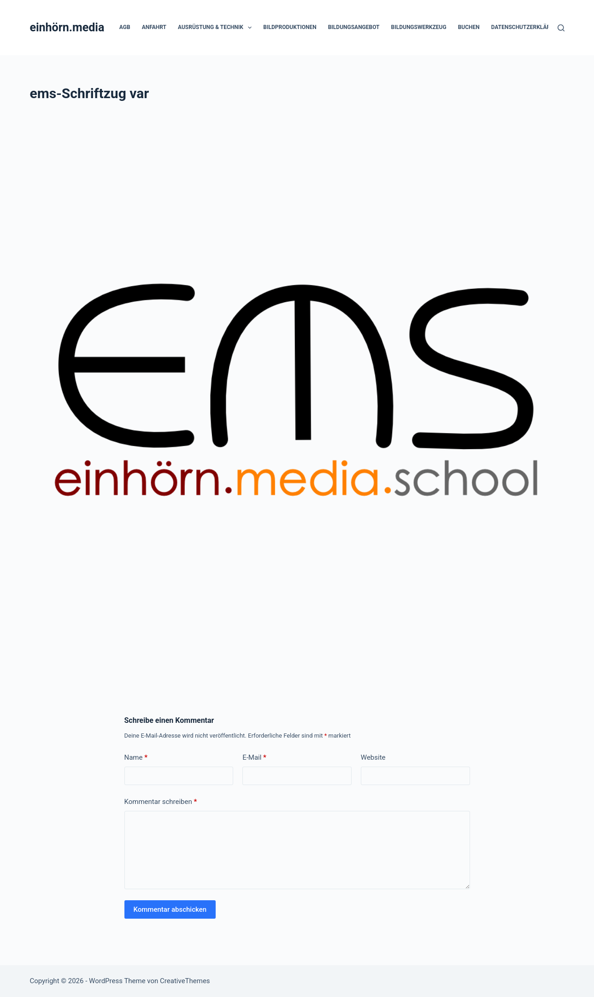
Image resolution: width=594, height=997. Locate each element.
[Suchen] (561, 27)
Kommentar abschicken (170, 909)
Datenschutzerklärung (526, 27)
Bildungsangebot (354, 27)
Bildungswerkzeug (419, 27)
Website (373, 757)
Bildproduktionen (289, 27)
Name (136, 757)
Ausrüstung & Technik (216, 27)
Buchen (469, 27)
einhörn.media (66, 27)
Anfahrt (154, 27)
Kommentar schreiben (160, 802)
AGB (124, 27)
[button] (249, 27)
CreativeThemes (185, 981)
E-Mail (254, 757)
